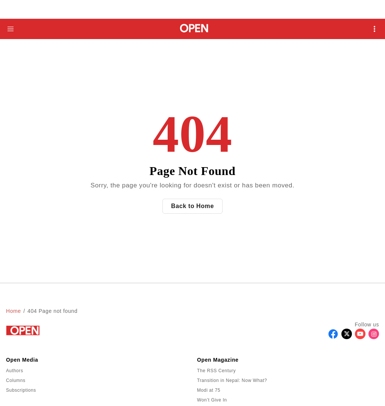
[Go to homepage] (193, 28)
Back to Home (192, 206)
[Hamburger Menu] (10, 28)
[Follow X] (346, 337)
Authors (14, 370)
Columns (16, 380)
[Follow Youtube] (360, 337)
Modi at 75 (208, 390)
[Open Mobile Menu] (374, 28)
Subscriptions (21, 390)
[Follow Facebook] (333, 337)
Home (13, 311)
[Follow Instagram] (373, 337)
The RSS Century (216, 370)
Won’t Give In (212, 400)
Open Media (22, 360)
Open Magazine (217, 360)
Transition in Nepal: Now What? (232, 380)
